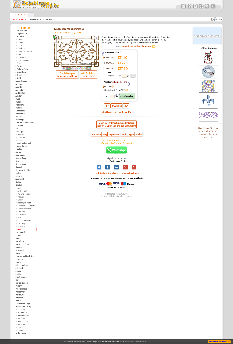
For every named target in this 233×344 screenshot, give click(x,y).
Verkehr (18, 285)
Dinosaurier (20, 113)
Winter (18, 300)
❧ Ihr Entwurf (21, 333)
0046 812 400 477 (122, 140)
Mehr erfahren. (140, 341)
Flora (20, 45)
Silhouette (19, 268)
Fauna (20, 42)
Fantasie (19, 125)
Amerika (18, 87)
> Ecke (17, 63)
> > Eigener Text (21, 33)
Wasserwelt (20, 291)
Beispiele (35, 19)
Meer (20, 54)
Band (17, 99)
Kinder (20, 199)
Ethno (20, 39)
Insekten (18, 176)
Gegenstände (20, 158)
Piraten (20, 217)
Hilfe (49, 19)
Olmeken (18, 247)
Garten (18, 152)
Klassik (18, 229)
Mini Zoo (21, 211)
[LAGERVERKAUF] (23, 306)
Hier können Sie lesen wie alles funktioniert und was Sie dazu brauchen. (208, 132)
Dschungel (19, 119)
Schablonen (19, 14)
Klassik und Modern (26, 51)
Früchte (18, 149)
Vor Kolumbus (21, 288)
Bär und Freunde (24, 193)
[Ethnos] (21, 318)
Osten (17, 253)
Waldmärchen (23, 226)
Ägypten (18, 84)
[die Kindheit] (23, 315)
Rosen (18, 262)
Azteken (18, 96)
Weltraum (19, 294)
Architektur (20, 93)
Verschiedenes (23, 60)
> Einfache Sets (21, 69)
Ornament (22, 57)
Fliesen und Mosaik (23, 143)
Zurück (117, 105)
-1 (107, 105)
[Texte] (20, 327)
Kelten (18, 182)
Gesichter (19, 161)
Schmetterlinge (21, 265)
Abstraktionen (21, 81)
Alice (19, 188)
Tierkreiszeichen (21, 283)
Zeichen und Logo (22, 303)
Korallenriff (20, 232)
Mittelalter (19, 241)
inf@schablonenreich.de (116, 158)
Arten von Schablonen (67, 76)
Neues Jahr (22, 137)
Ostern (20, 140)
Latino (18, 235)
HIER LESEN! (88, 76)
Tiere (17, 280)
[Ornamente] (23, 321)
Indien (18, 173)
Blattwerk (19, 104)
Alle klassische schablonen (116, 112)
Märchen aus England (26, 205)
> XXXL (18, 78)
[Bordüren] (22, 312)
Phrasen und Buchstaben (25, 256)
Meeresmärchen (24, 208)
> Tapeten (19, 75)
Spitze (18, 274)
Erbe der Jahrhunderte (24, 122)
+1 (126, 105)
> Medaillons (20, 72)
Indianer (21, 196)
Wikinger (19, 297)
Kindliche (21, 48)
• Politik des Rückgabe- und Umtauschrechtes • (117, 173)
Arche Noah (22, 191)
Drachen (18, 116)
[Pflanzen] (22, 324)
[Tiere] (20, 330)
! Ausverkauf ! (21, 30)
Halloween (22, 134)
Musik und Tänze (22, 244)
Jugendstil (19, 179)
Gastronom (20, 155)
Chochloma (20, 110)
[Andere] (21, 309)
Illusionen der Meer (23, 170)
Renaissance (20, 259)
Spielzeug (21, 223)
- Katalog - (19, 19)
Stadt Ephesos (21, 277)
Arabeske (19, 90)
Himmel (18, 167)
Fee (16, 128)
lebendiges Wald (24, 202)
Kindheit (18, 185)
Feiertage (19, 131)
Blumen (18, 107)
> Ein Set (18, 66)
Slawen (18, 271)
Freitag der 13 (21, 146)
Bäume (18, 101)
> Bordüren (19, 36)
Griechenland (20, 164)
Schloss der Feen (24, 220)
